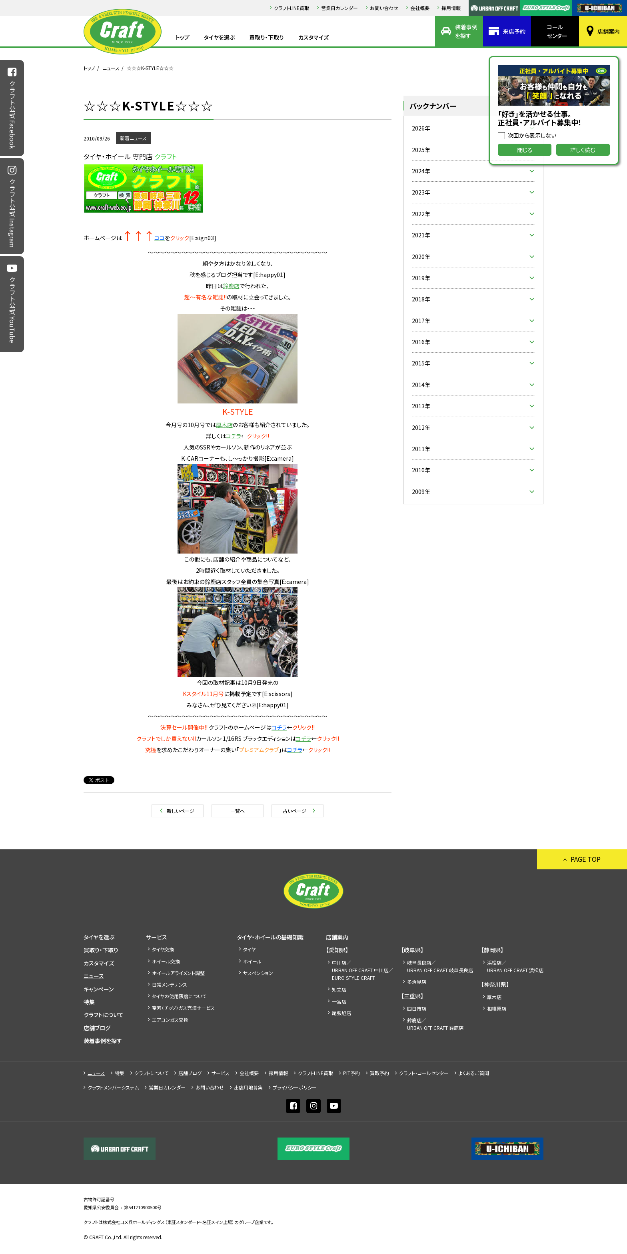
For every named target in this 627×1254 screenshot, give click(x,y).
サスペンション (258, 972)
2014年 (421, 385)
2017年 (421, 321)
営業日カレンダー (339, 7)
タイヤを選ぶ (219, 37)
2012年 (421, 427)
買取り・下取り (266, 37)
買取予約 (379, 1072)
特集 (89, 1002)
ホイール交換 (166, 961)
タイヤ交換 (163, 949)
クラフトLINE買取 (291, 7)
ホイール (252, 961)
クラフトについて (104, 1015)
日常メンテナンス (169, 984)
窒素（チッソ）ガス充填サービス (183, 1007)
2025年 (421, 150)
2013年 (421, 406)
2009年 (421, 492)
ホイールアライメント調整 (178, 972)
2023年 (421, 192)
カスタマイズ (313, 37)
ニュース (111, 67)
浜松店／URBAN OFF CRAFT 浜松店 (515, 966)
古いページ (294, 810)
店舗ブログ (97, 1028)
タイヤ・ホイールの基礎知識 (270, 937)
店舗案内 (608, 31)
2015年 (421, 363)
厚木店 (494, 996)
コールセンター (557, 31)
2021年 (421, 235)
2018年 (421, 299)
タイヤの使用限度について (179, 996)
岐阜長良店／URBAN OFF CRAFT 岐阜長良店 (440, 966)
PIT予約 (351, 1072)
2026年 (421, 128)
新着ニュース (133, 137)
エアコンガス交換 (170, 1019)
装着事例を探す (466, 31)
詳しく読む (582, 150)
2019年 (421, 278)
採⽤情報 (451, 7)
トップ (183, 37)
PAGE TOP (586, 859)
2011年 (421, 449)
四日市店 (416, 1008)
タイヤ (249, 949)
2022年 (421, 214)
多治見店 (416, 981)
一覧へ (237, 810)
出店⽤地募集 (248, 1087)
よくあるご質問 (474, 1072)
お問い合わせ (384, 7)
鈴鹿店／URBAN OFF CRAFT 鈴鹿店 (435, 1024)
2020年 (421, 257)
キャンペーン (99, 989)
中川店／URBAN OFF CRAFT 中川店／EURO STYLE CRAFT (362, 970)
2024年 (421, 171)
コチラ (233, 436)
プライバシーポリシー (295, 1087)
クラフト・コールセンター (424, 1072)
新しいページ (180, 810)
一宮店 (339, 1001)
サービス (156, 937)
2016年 (421, 342)
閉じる (525, 150)
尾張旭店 (341, 1012)
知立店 (339, 989)
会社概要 (419, 7)
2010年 (421, 470)
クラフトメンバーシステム (113, 1087)
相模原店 (496, 1008)
